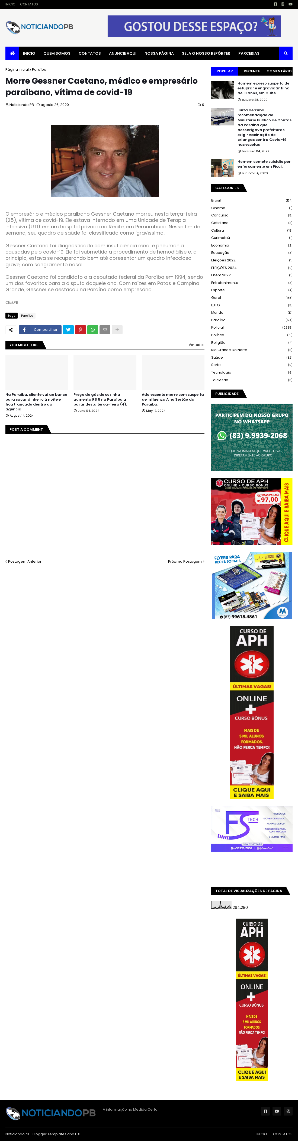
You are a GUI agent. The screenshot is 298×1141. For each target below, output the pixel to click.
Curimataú (252, 238)
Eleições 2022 (252, 260)
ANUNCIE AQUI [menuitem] (122, 53)
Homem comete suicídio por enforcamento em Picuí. (264, 164)
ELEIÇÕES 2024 (252, 268)
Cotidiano (252, 223)
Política (252, 335)
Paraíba (39, 69)
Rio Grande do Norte (252, 350)
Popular (225, 71)
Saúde (252, 358)
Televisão (252, 380)
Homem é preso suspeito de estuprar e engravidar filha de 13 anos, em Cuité (264, 88)
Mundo (252, 313)
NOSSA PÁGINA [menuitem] (159, 53)
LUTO (252, 305)
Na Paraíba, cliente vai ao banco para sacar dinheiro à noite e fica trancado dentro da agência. (36, 402)
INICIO (10, 4)
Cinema (252, 208)
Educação (252, 253)
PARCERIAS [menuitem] (248, 53)
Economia (252, 245)
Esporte (252, 290)
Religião (252, 343)
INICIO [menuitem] (29, 53)
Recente (252, 71)
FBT (78, 1134)
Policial (252, 327)
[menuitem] (12, 53)
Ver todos (196, 344)
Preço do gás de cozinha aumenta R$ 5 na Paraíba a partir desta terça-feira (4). (100, 399)
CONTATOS (29, 4)
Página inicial (17, 69)
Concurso (252, 215)
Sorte (252, 365)
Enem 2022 (252, 275)
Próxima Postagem (185, 561)
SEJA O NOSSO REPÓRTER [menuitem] (206, 53)
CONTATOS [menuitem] (90, 53)
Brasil (252, 200)
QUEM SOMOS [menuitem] (57, 53)
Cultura (252, 231)
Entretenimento (252, 283)
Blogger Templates (49, 1134)
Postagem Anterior (24, 561)
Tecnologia (252, 372)
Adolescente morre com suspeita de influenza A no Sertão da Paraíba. (173, 399)
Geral (252, 298)
